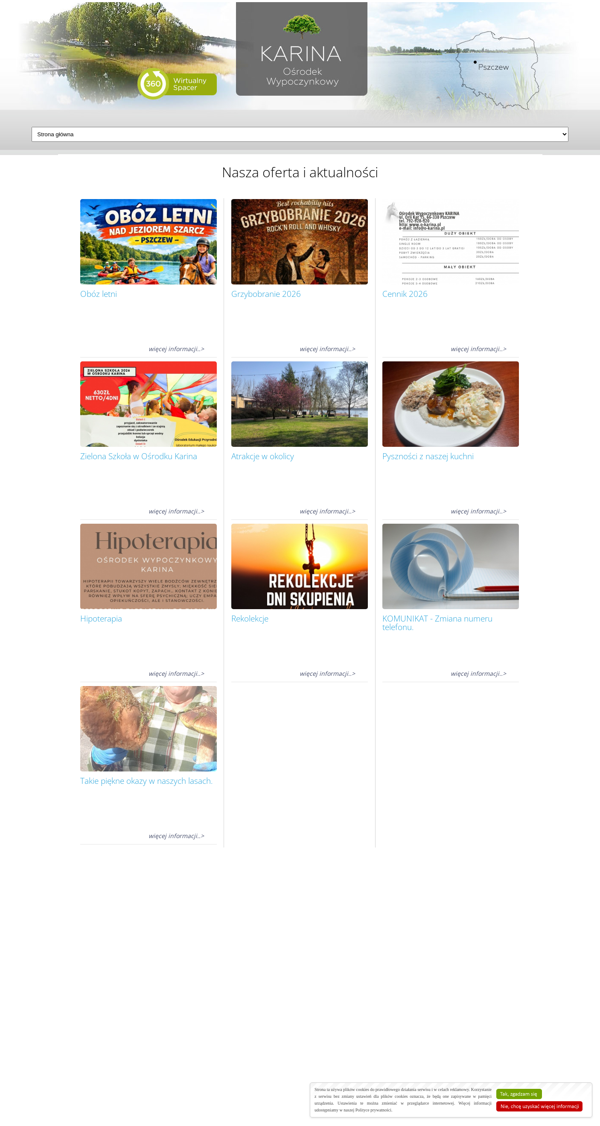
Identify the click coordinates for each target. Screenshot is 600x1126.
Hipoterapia (101, 618)
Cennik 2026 (405, 294)
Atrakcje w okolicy (262, 456)
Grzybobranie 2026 (266, 294)
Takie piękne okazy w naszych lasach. (146, 781)
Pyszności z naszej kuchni (428, 456)
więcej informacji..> (176, 349)
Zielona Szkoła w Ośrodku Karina (138, 456)
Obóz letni (98, 294)
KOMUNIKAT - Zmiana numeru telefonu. (437, 622)
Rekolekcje (249, 618)
